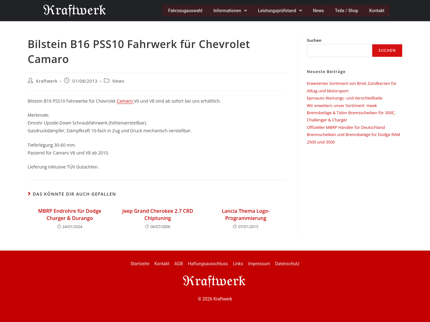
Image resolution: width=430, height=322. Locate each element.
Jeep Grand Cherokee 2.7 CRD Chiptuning (157, 214)
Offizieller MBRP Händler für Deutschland (346, 127)
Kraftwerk (46, 81)
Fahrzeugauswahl (180, 10)
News (316, 10)
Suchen (314, 40)
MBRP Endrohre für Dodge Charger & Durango (69, 214)
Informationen (226, 10)
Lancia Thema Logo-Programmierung (245, 214)
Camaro (125, 101)
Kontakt (376, 10)
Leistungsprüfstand (277, 10)
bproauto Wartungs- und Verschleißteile (345, 98)
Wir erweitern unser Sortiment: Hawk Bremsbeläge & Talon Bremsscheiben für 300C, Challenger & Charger (351, 113)
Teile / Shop (345, 10)
